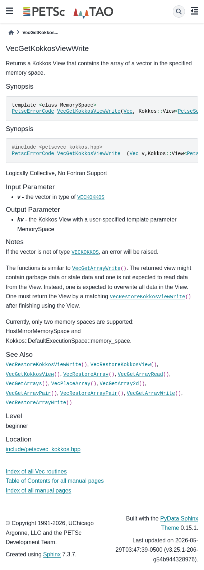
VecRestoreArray (85, 374)
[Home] (11, 32)
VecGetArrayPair (28, 393)
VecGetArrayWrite (96, 268)
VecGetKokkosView (30, 374)
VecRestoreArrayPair (89, 393)
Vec (128, 111)
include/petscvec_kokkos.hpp (43, 449)
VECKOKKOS (91, 197)
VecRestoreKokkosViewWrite (147, 297)
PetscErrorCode (33, 111)
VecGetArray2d (119, 384)
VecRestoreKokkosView (121, 365)
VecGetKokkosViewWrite (88, 111)
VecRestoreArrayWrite (36, 403)
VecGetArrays (24, 384)
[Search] (179, 11)
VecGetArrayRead (140, 374)
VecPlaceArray (71, 384)
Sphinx (52, 554)
